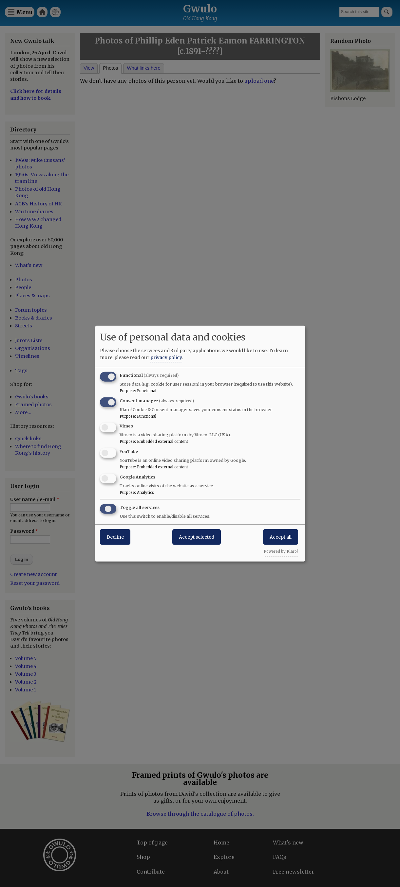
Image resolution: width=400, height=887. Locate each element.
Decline (115, 537)
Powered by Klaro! (281, 551)
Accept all (281, 537)
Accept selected (196, 537)
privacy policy (166, 357)
